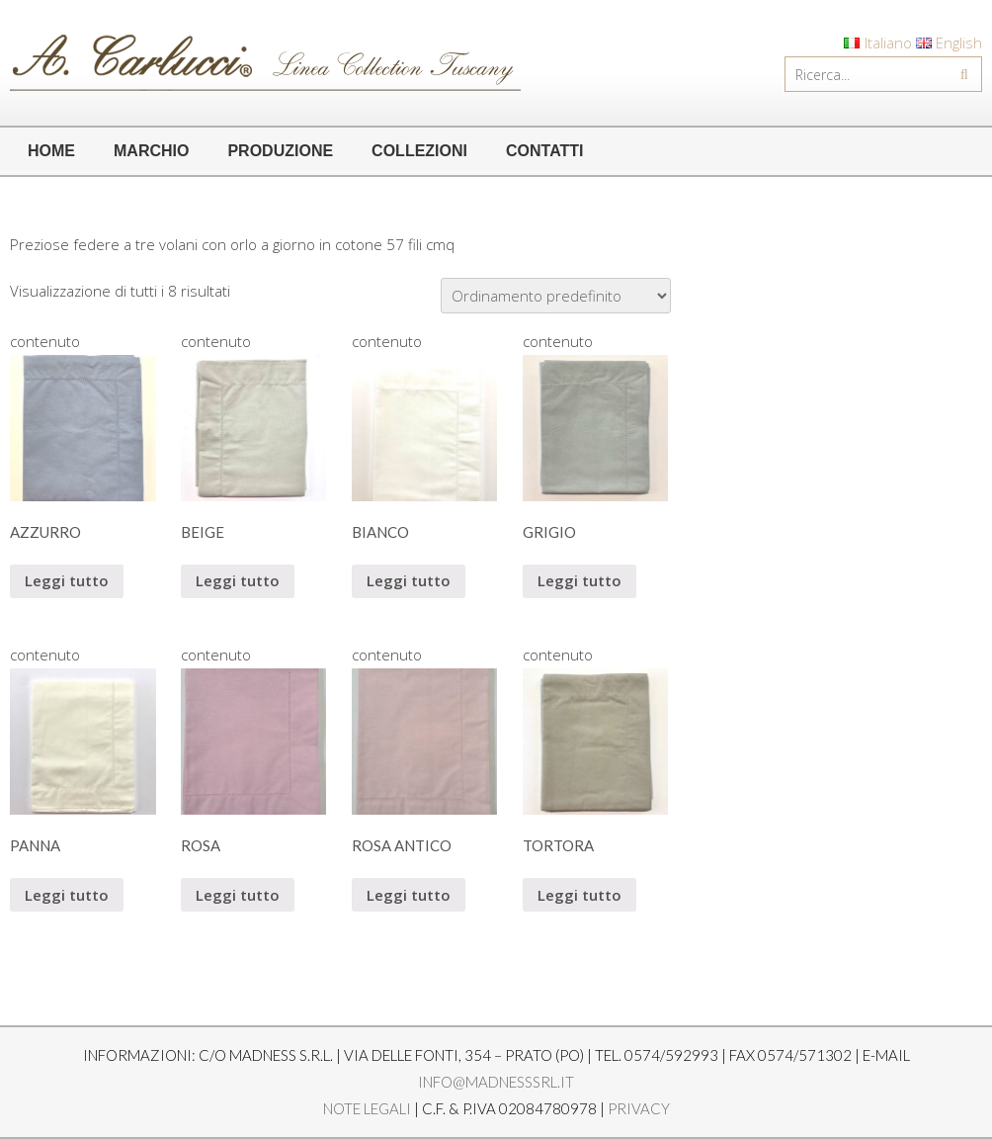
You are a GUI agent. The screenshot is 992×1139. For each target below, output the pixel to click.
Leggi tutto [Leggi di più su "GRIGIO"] (579, 580)
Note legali (367, 1108)
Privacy (639, 1108)
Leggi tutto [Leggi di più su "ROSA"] (238, 895)
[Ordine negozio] (556, 295)
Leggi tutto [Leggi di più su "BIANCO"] (409, 580)
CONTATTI (545, 150)
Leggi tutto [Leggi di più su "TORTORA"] (579, 895)
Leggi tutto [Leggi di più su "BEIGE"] (238, 580)
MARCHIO (151, 150)
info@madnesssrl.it (496, 1082)
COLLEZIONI (419, 150)
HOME (51, 150)
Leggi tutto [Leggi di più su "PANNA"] (67, 895)
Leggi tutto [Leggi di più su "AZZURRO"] (67, 580)
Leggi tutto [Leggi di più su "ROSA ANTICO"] (409, 895)
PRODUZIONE (280, 150)
